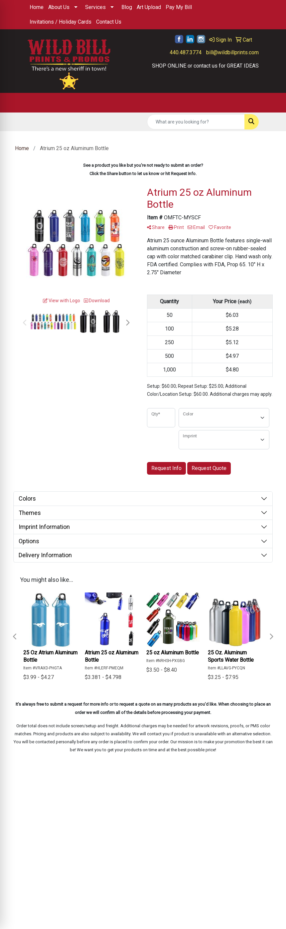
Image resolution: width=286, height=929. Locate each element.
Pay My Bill (179, 7)
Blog (126, 7)
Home (37, 7)
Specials (117, 818)
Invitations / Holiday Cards (60, 22)
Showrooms (121, 828)
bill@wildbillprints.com (232, 52)
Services (95, 7)
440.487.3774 (186, 52)
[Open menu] (272, 103)
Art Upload (149, 7)
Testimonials (82, 828)
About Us (59, 7)
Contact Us (108, 22)
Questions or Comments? (56, 842)
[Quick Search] (196, 121)
